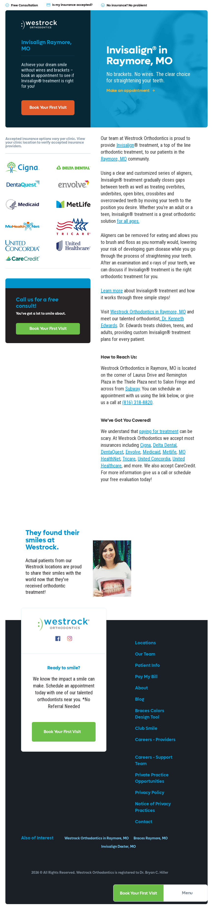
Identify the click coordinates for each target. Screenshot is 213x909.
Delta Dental (164, 445)
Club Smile (146, 728)
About (142, 688)
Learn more (112, 291)
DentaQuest (112, 452)
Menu (191, 893)
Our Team (145, 654)
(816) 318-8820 (137, 402)
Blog (140, 699)
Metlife (169, 452)
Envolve (132, 452)
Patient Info (148, 665)
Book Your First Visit (138, 893)
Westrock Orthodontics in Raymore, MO (148, 312)
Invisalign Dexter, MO (118, 846)
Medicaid (151, 452)
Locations (146, 643)
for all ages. (128, 221)
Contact (144, 822)
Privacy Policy (150, 793)
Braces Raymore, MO (151, 838)
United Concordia (154, 459)
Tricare (129, 459)
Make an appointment (130, 91)
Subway (132, 389)
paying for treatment (158, 431)
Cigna (145, 445)
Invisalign (125, 145)
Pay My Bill (147, 677)
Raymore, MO (114, 159)
